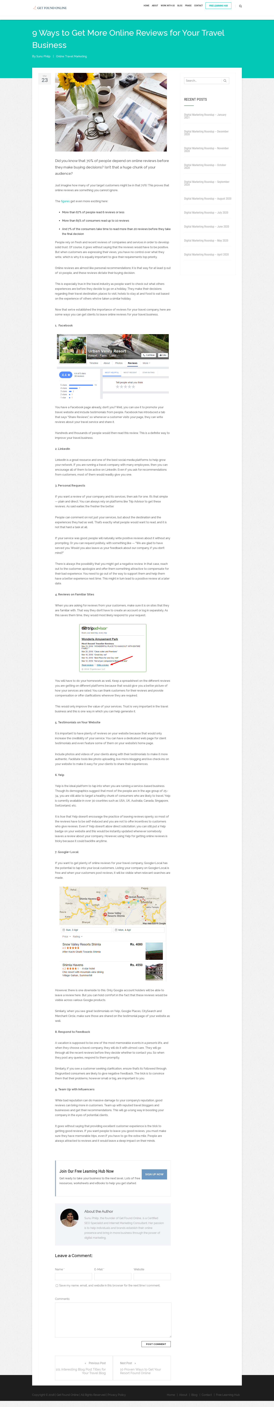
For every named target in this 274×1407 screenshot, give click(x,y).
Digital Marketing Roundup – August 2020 (207, 204)
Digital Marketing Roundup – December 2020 (206, 139)
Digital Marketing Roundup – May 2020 (206, 246)
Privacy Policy (117, 1401)
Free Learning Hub (218, 9)
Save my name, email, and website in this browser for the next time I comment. (109, 1291)
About (155, 9)
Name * (59, 1275)
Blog (179, 9)
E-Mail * (99, 1275)
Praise (188, 9)
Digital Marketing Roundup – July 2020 (206, 218)
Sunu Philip (43, 62)
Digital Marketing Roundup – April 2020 (206, 260)
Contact (198, 9)
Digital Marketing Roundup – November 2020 (206, 156)
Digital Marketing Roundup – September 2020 (206, 189)
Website (139, 1275)
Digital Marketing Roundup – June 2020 (206, 232)
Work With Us (168, 9)
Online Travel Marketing (71, 62)
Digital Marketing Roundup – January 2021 (205, 122)
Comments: (62, 1305)
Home (146, 9)
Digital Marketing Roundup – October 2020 (205, 173)
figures (65, 207)
